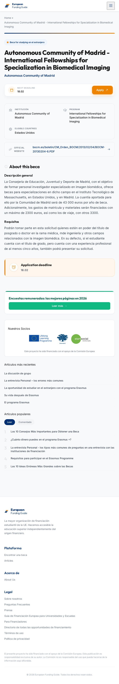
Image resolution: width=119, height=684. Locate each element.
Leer (11, 421)
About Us (9, 579)
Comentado (25, 422)
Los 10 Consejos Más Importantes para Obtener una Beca (45, 431)
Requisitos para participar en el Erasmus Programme (42, 458)
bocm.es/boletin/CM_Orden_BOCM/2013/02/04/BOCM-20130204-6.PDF (71, 149)
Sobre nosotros (13, 598)
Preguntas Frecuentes (17, 604)
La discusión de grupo (17, 373)
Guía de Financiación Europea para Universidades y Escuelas (39, 615)
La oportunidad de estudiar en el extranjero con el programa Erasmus (45, 387)
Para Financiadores (15, 621)
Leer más (59, 305)
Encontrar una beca (15, 554)
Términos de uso (13, 633)
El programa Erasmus (16, 402)
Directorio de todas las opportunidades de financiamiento (37, 627)
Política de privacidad (17, 638)
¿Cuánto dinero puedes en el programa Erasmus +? (41, 439)
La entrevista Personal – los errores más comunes (33, 380)
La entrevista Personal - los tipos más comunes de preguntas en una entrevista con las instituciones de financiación (62, 449)
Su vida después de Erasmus (21, 395)
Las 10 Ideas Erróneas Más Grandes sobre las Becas (42, 466)
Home (7, 17)
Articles (8, 560)
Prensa (8, 610)
